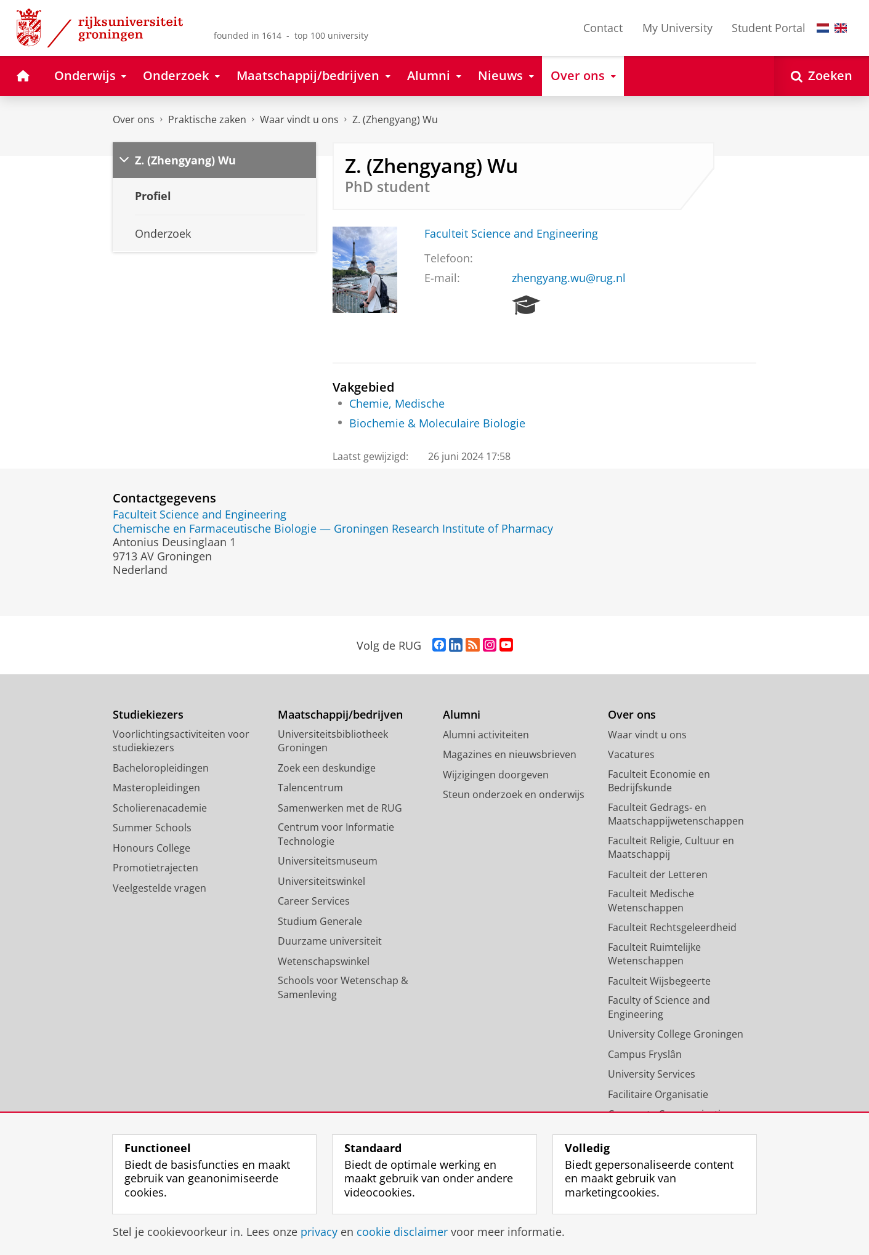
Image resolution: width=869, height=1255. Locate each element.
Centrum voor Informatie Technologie (336, 834)
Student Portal (769, 27)
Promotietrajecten (155, 867)
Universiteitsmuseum (328, 861)
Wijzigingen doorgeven (496, 774)
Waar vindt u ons (299, 119)
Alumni (461, 715)
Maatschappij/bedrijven (340, 715)
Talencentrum (310, 787)
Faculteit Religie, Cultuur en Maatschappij (671, 848)
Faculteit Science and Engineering (511, 233)
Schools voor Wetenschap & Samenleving (343, 987)
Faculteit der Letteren (658, 874)
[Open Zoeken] (821, 76)
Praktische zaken (207, 119)
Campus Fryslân (645, 1054)
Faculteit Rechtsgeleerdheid (672, 927)
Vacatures (631, 754)
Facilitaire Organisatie (658, 1094)
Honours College (151, 848)
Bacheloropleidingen (161, 768)
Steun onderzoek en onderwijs (513, 794)
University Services (651, 1074)
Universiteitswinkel (321, 881)
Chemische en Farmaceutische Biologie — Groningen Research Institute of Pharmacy (333, 528)
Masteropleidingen (156, 787)
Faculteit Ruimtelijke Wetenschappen (654, 954)
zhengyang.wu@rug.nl (569, 277)
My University (677, 27)
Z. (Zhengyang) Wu (395, 119)
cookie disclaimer (402, 1231)
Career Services (314, 901)
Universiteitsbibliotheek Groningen (333, 741)
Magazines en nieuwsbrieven (509, 754)
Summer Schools (152, 827)
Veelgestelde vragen (159, 888)
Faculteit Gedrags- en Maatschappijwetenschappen (676, 814)
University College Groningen (675, 1034)
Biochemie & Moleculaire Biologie (437, 423)
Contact (603, 27)
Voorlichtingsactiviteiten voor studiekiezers (181, 741)
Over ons (134, 119)
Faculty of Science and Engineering (659, 1007)
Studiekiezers (148, 715)
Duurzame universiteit (330, 941)
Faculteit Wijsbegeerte (659, 981)
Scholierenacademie (160, 808)
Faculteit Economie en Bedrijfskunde (659, 781)
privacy (319, 1231)
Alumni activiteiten (486, 734)
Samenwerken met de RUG (340, 808)
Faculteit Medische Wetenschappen (651, 900)
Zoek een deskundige (327, 768)
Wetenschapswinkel (324, 961)
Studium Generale (320, 921)
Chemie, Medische (397, 403)
